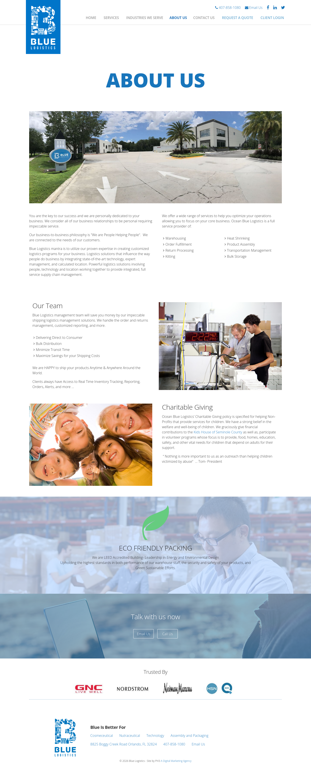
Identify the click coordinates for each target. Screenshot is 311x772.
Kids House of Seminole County (218, 432)
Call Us (167, 633)
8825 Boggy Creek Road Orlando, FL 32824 (123, 744)
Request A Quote (237, 17)
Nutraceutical (129, 735)
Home (91, 17)
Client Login (272, 17)
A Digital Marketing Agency (176, 761)
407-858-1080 (228, 7)
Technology (155, 735)
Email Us (254, 7)
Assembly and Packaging (189, 735)
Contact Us (204, 17)
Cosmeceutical (101, 735)
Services (111, 17)
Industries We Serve (144, 17)
